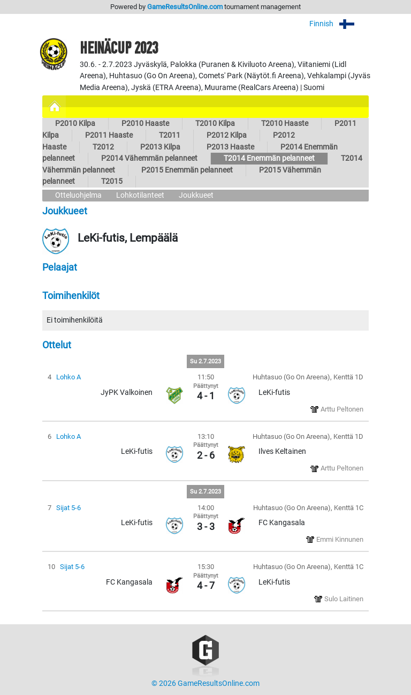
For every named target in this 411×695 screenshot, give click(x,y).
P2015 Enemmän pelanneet (187, 170)
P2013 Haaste (230, 147)
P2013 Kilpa (160, 147)
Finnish (339, 23)
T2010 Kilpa (215, 123)
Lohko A (68, 377)
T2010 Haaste (284, 123)
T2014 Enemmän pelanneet (269, 158)
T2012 (103, 147)
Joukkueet (196, 195)
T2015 (112, 181)
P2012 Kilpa (227, 135)
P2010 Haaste (145, 123)
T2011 (169, 135)
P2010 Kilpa (75, 123)
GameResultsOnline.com (185, 7)
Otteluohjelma (78, 195)
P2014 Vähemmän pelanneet (149, 158)
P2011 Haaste (109, 135)
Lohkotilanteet (140, 195)
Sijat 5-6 (68, 508)
